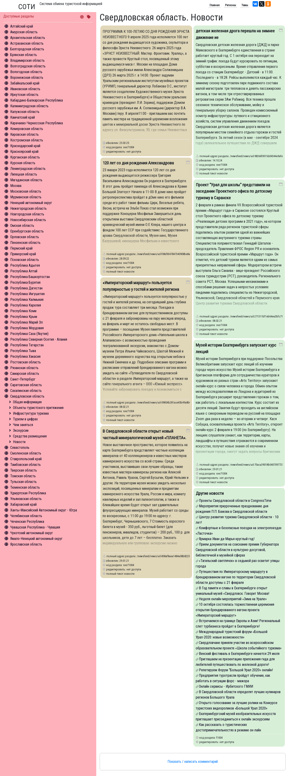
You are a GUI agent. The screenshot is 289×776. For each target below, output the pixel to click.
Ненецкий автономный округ (31, 203)
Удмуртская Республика (28, 493)
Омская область (22, 225)
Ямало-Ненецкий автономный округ (36, 538)
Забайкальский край (24, 83)
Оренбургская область (27, 231)
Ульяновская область (26, 499)
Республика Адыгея (25, 265)
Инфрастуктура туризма (31, 413)
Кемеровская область (26, 129)
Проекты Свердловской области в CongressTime (235, 500)
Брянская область (23, 55)
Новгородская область (27, 214)
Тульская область (23, 482)
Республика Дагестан (26, 288)
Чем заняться (23, 425)
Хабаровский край (23, 504)
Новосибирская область (28, 220)
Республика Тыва (23, 351)
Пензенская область (25, 242)
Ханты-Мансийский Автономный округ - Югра (43, 510)
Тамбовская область (25, 464)
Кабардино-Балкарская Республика (36, 100)
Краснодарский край (25, 146)
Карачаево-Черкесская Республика (36, 123)
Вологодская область (26, 72)
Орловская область (24, 237)
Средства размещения (30, 436)
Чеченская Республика (27, 521)
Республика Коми (23, 311)
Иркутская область (24, 94)
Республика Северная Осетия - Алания (38, 339)
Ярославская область (26, 544)
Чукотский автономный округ (31, 533)
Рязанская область (24, 368)
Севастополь (19, 447)
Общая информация (27, 402)
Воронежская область (26, 77)
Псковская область (24, 260)
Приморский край (23, 254)
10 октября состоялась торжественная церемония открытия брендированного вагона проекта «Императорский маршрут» (235, 610)
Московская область (25, 191)
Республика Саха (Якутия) (29, 334)
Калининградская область (29, 106)
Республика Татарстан (27, 345)
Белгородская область (27, 49)
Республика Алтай (23, 271)
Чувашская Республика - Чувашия (35, 527)
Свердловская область (27, 396)
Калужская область (24, 112)
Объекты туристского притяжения (38, 408)
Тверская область (23, 470)
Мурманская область (25, 197)
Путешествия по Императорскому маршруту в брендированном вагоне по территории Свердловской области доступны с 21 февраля (236, 577)
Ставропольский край (26, 459)
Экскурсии (20, 430)
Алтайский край (21, 26)
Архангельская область (27, 38)
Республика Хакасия (25, 356)
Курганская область (25, 157)
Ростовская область (25, 362)
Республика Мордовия (27, 328)
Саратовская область (26, 385)
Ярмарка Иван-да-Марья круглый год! (226, 539)
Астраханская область (26, 43)
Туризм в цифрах (25, 419)
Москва (15, 186)
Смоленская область (25, 453)
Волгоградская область (28, 66)
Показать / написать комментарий (192, 761)
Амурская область (24, 32)
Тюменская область (25, 487)
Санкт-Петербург (22, 379)
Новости (19, 442)
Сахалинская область (26, 390)
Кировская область (24, 134)
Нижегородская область (28, 208)
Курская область (22, 163)
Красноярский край (24, 151)
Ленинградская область (28, 168)
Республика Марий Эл (26, 322)
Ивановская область (25, 89)
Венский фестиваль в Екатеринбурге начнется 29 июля (239, 653)
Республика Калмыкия (26, 299)
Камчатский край (22, 117)
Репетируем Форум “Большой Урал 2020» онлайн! (236, 670)
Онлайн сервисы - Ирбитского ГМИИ (226, 686)
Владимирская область (27, 60)
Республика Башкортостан (30, 277)
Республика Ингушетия (27, 294)
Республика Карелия (25, 305)
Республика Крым (23, 316)
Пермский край (21, 248)
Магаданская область (26, 180)
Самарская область (24, 373)
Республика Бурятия (25, 282)
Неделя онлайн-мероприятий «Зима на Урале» (233, 599)
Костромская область (26, 140)
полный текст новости (213, 173)
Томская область (23, 476)
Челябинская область (26, 516)
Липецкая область (23, 174)
